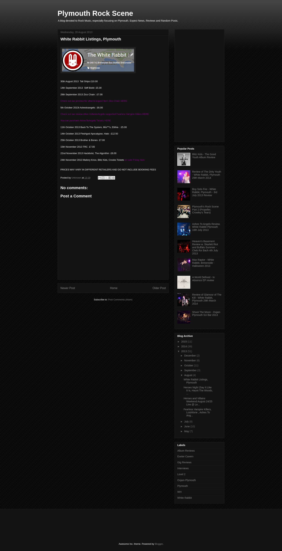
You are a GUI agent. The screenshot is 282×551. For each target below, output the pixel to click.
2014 (184, 346)
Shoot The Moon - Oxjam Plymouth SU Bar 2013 (206, 314)
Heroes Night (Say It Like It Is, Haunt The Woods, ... (198, 390)
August (188, 375)
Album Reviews (186, 450)
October (189, 365)
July (186, 421)
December (190, 355)
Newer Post (67, 288)
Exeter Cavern (185, 456)
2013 (184, 351)
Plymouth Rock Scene (95, 13)
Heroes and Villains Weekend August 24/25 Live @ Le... (198, 401)
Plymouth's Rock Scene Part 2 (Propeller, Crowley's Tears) (205, 209)
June (187, 426)
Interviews (183, 468)
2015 (184, 341)
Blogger (159, 544)
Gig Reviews (184, 462)
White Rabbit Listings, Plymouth (196, 381)
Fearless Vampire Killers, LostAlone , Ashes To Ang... (198, 412)
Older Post (159, 288)
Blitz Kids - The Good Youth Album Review (204, 156)
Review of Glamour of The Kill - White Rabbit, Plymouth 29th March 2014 (206, 299)
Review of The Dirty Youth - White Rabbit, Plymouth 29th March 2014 (206, 174)
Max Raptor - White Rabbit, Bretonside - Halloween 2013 (203, 262)
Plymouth (182, 485)
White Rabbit (184, 497)
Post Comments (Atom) (120, 299)
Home (114, 288)
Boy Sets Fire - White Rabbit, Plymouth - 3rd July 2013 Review (204, 192)
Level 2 (181, 474)
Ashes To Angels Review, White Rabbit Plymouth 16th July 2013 (206, 227)
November (190, 360)
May (187, 431)
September (190, 370)
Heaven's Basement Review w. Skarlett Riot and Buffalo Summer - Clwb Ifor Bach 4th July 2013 (205, 247)
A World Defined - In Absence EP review (203, 279)
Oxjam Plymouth (186, 480)
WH (179, 491)
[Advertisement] (204, 85)
